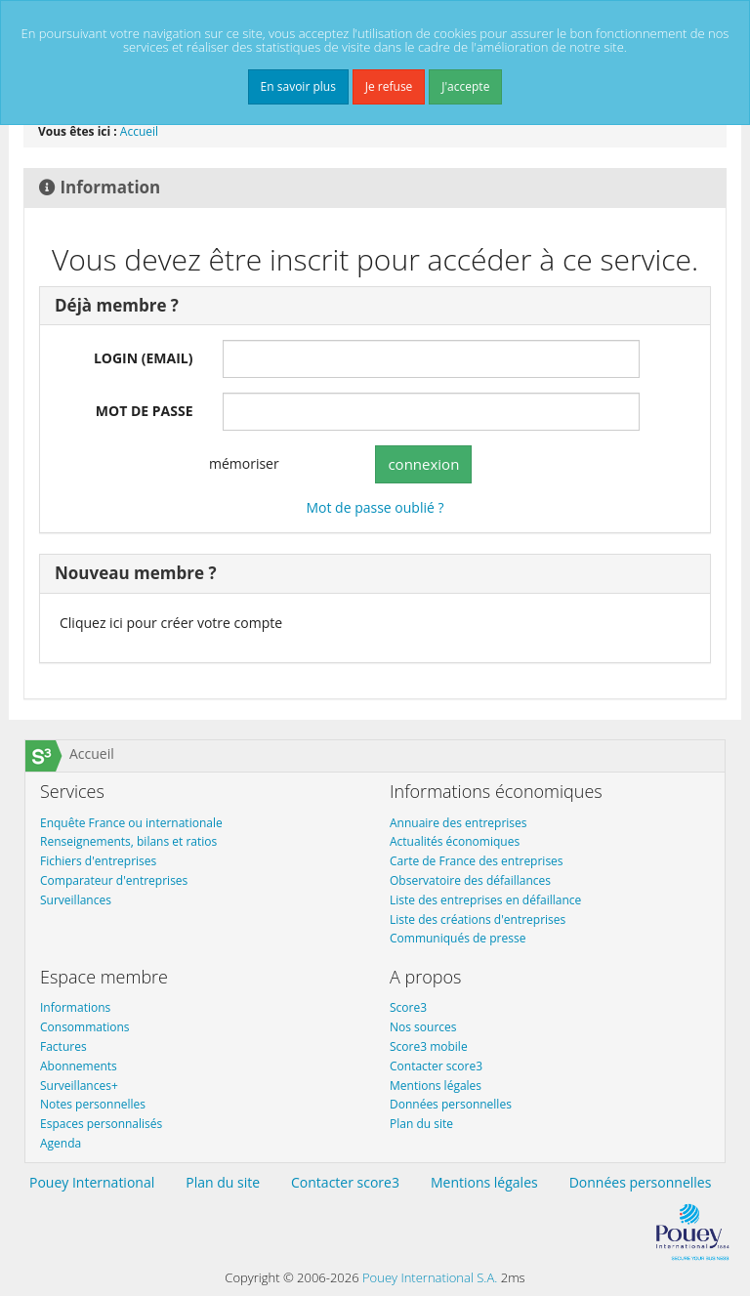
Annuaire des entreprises (458, 823)
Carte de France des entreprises (476, 861)
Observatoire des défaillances (470, 880)
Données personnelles (451, 1104)
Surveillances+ (79, 1085)
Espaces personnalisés (101, 1123)
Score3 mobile (429, 1046)
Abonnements (78, 1066)
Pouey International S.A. (429, 1277)
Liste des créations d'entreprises (477, 919)
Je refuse (389, 86)
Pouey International (91, 1182)
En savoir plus (298, 86)
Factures (63, 1046)
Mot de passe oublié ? (374, 507)
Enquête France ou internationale (131, 823)
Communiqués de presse (457, 938)
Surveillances (75, 900)
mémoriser (232, 464)
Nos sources (423, 1027)
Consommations (85, 1027)
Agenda (60, 1143)
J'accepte (465, 86)
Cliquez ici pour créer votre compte (171, 622)
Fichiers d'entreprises (98, 861)
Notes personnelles (93, 1104)
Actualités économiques (455, 841)
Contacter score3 (436, 1066)
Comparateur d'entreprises (114, 880)
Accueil (139, 131)
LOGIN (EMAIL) (143, 358)
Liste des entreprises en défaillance (485, 900)
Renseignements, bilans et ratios (128, 841)
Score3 (408, 1007)
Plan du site (421, 1123)
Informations (75, 1007)
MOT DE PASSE (144, 410)
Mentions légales (435, 1085)
